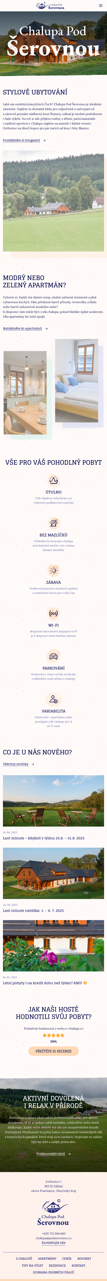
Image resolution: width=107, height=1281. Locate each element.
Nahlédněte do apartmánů (22, 328)
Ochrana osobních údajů (53, 1272)
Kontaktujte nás (53, 1242)
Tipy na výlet (32, 1265)
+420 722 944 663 (53, 1233)
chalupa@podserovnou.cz (54, 1238)
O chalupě (24, 1258)
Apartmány (47, 1258)
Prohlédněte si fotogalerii (21, 140)
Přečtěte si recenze (54, 1051)
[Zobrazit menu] (100, 5)
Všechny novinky (15, 764)
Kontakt (78, 1265)
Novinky (84, 1258)
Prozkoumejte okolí (50, 1154)
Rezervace (57, 1265)
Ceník (67, 1258)
